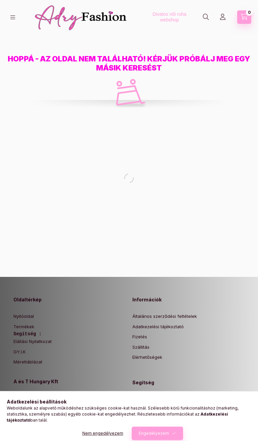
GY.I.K (19, 351)
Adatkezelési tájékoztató (158, 326)
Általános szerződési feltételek (164, 316)
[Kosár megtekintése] (244, 17)
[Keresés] (206, 17)
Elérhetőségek (147, 357)
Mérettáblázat (27, 361)
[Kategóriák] (13, 17)
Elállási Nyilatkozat (32, 341)
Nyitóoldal (23, 316)
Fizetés (139, 336)
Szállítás (140, 347)
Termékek (23, 326)
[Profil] (222, 17)
